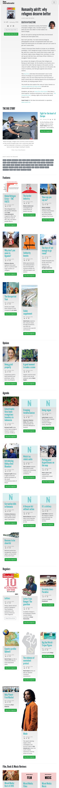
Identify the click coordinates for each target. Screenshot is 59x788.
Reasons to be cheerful (10, 542)
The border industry (27, 197)
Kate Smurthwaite (49, 162)
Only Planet (11, 167)
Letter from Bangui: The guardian (27, 601)
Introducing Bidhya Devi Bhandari (9, 463)
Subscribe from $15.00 (11, 34)
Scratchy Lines (6, 169)
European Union (14, 162)
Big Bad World (15, 160)
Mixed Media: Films (28, 785)
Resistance (42, 167)
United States (23, 169)
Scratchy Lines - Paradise (48, 591)
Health (38, 162)
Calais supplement (27, 312)
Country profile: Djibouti (10, 650)
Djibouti (4, 162)
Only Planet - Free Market (9, 696)
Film (24, 162)
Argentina (9, 160)
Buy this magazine (46, 131)
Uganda (18, 169)
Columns (47, 160)
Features (20, 162)
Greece (35, 162)
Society (11, 169)
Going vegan (46, 410)
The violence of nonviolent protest (28, 660)
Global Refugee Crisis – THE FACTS (10, 198)
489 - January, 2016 (44, 119)
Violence (29, 169)
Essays (8, 162)
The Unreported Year (10, 298)
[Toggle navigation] (54, 2)
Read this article (10, 618)
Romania (47, 167)
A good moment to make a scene (29, 366)
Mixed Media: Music (47, 785)
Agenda (4, 160)
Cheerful (43, 160)
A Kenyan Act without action (28, 508)
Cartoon (23, 160)
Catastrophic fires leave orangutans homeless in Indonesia (9, 414)
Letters (7, 598)
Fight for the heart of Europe (48, 115)
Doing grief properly (9, 366)
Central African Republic (35, 160)
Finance (30, 162)
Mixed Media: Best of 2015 (9, 785)
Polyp (24, 167)
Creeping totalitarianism (29, 411)
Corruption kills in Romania (10, 505)
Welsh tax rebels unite (27, 458)
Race (33, 167)
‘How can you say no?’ (47, 199)
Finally (27, 162)
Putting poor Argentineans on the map (48, 462)
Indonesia (43, 162)
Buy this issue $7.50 (11, 29)
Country (51, 160)
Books (20, 160)
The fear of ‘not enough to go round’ (47, 250)
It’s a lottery (46, 506)
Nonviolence (5, 167)
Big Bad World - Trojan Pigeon (47, 644)
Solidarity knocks (27, 254)
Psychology (29, 167)
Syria (15, 169)
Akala (25, 733)
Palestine (16, 167)
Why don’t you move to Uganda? (10, 253)
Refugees (37, 167)
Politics (20, 167)
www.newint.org (25, 102)
